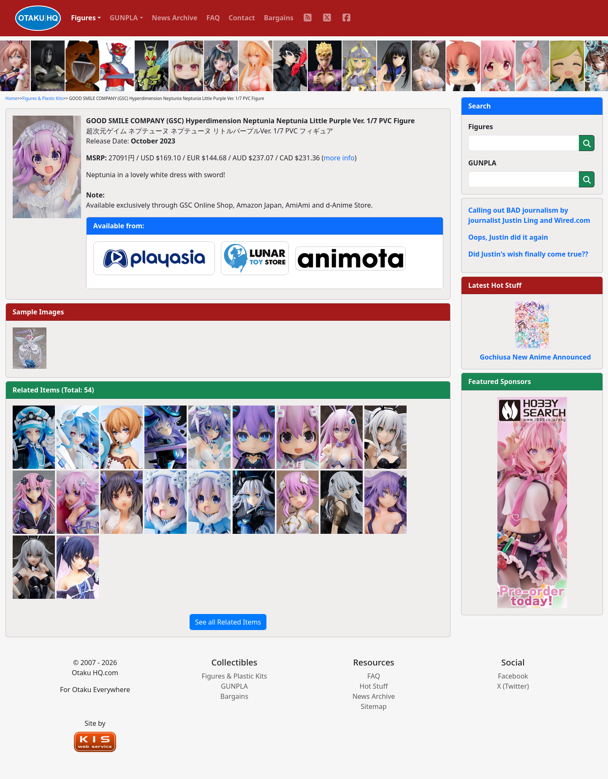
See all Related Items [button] (228, 622)
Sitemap (374, 706)
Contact (242, 17)
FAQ (213, 17)
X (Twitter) (513, 686)
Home (11, 98)
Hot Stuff (374, 686)
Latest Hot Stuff (494, 285)
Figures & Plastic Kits (42, 98)
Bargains (278, 17)
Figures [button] (83, 17)
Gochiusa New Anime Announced (535, 357)
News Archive (175, 17)
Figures (480, 126)
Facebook (513, 676)
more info (338, 157)
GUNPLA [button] (124, 17)
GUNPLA (482, 163)
